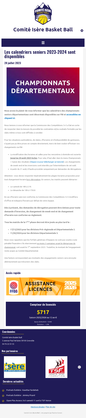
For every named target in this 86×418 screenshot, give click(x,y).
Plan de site (50, 407)
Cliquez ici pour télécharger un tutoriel (46, 162)
